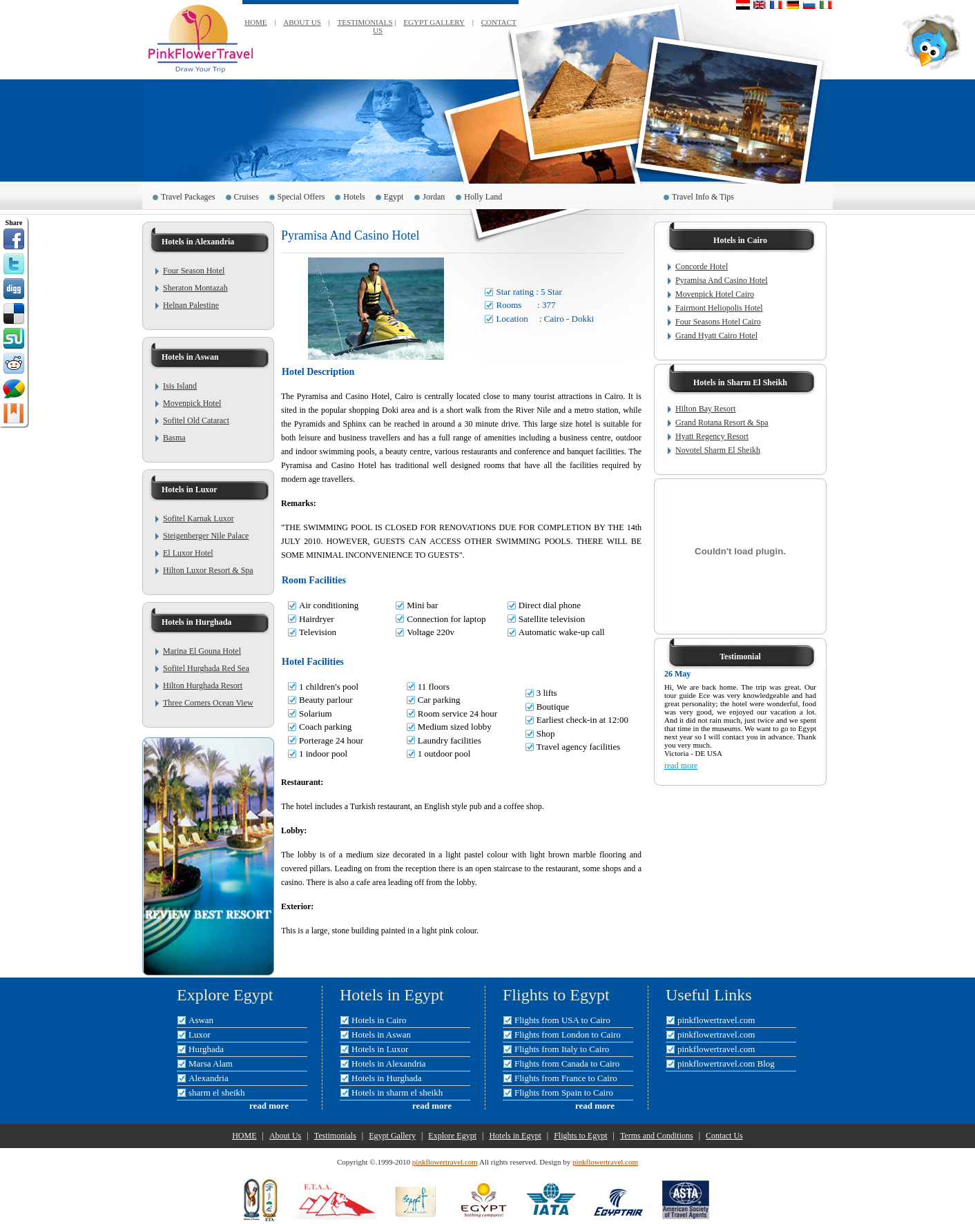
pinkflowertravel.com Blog (726, 1063)
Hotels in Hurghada (386, 1078)
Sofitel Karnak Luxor (198, 518)
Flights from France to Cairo (565, 1078)
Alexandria (209, 1078)
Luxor (200, 1034)
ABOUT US (302, 22)
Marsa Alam (211, 1063)
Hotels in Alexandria (388, 1063)
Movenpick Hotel (192, 403)
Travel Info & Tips (703, 197)
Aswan (201, 1020)
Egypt (394, 197)
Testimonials (335, 1135)
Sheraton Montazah (195, 288)
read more (680, 765)
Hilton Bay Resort (705, 409)
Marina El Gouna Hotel (202, 651)
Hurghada (206, 1049)
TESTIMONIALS (365, 22)
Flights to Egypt (580, 1135)
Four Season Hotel (193, 270)
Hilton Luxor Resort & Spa (208, 570)
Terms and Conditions (656, 1135)
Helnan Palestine (191, 305)
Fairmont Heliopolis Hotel (719, 308)
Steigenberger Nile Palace (206, 536)
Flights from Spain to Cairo (563, 1092)
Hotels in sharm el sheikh (397, 1092)
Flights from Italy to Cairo (561, 1049)
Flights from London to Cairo (567, 1034)
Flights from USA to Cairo (562, 1020)
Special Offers (301, 197)
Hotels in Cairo (378, 1020)
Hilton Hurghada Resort (202, 685)
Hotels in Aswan (381, 1034)
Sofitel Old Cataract (196, 420)
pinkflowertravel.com (716, 1020)
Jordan (434, 197)
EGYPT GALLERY (434, 22)
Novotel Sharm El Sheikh (717, 450)
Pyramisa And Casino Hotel (721, 280)
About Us (285, 1135)
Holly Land (484, 197)
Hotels (354, 197)
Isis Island (180, 386)
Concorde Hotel (701, 266)
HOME (255, 22)
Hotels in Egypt (515, 1135)
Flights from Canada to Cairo (566, 1063)
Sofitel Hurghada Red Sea (206, 668)
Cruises (246, 197)
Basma (174, 438)
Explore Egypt (452, 1135)
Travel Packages (188, 197)
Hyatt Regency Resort (712, 436)
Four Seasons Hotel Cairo (718, 322)
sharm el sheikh (217, 1092)
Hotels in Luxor (379, 1049)
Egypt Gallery (392, 1135)
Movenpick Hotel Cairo (714, 294)
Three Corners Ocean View (208, 703)
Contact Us (724, 1135)
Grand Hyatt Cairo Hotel (716, 335)
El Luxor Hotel (188, 553)
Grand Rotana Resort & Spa (722, 422)
